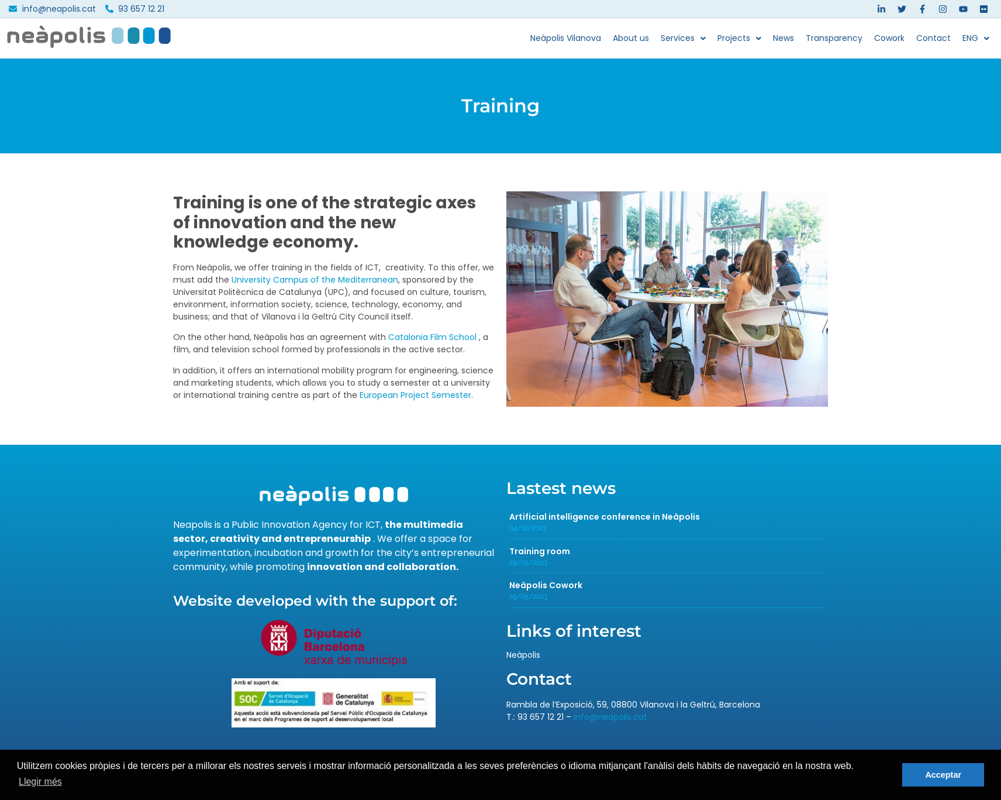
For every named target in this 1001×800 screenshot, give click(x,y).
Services (683, 38)
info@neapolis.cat (610, 717)
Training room (539, 551)
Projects (739, 38)
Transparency (834, 38)
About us (631, 38)
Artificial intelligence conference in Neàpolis (604, 517)
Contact (933, 38)
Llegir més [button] (40, 782)
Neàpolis (523, 655)
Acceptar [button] (943, 775)
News (783, 38)
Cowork (889, 38)
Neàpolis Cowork (545, 585)
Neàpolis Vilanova (565, 38)
